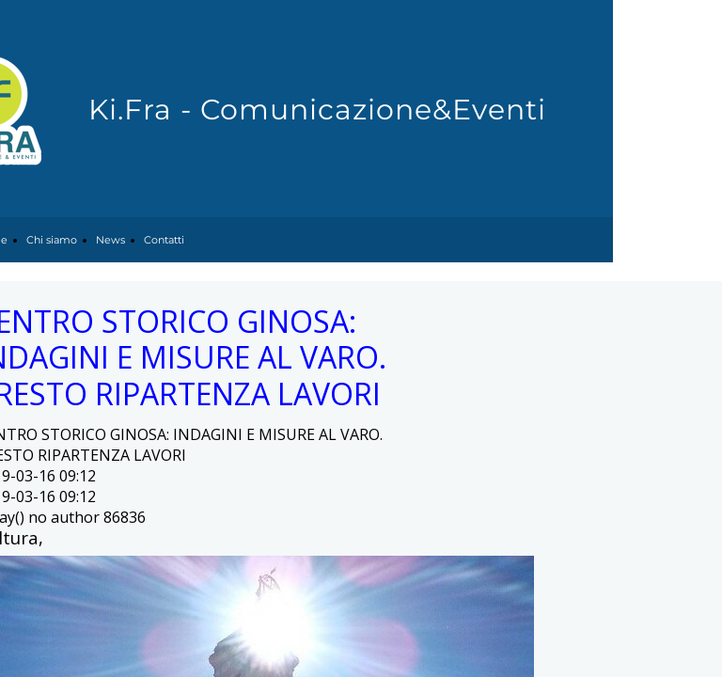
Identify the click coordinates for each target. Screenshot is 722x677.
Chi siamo (51, 239)
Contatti (164, 239)
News (110, 239)
